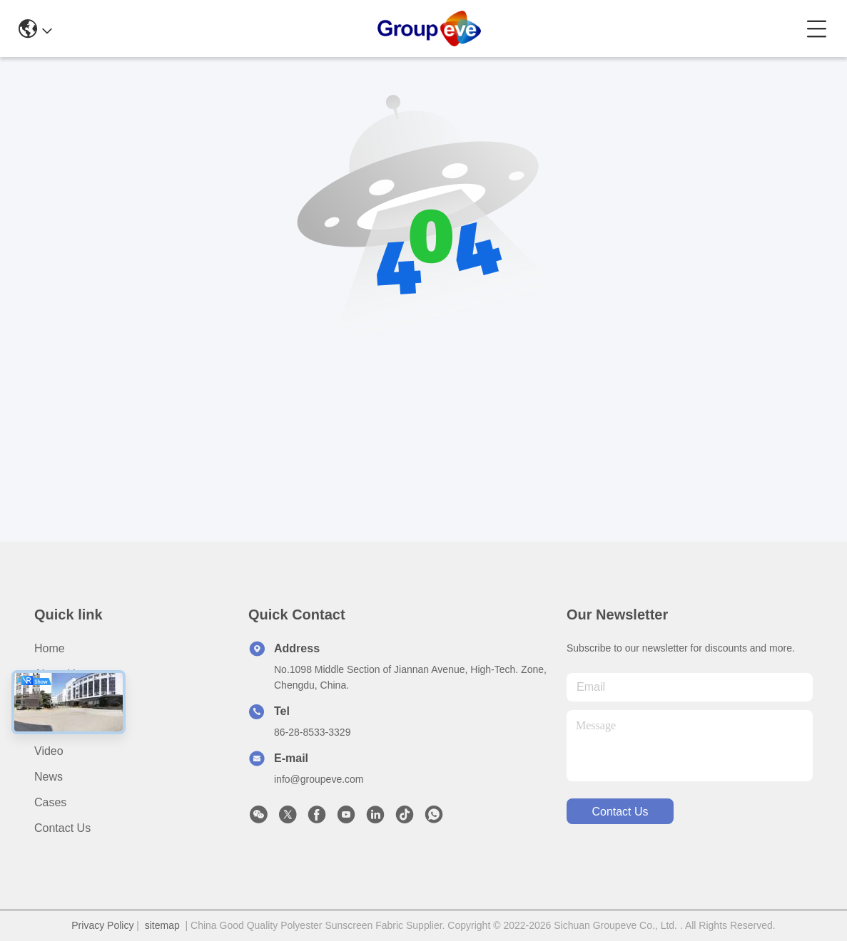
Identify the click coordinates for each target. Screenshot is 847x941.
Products (56, 700)
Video (49, 751)
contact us (620, 812)
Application (62, 725)
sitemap (162, 925)
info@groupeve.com (319, 779)
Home (49, 648)
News (48, 777)
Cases (50, 802)
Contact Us (62, 828)
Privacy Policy (102, 925)
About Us (57, 674)
